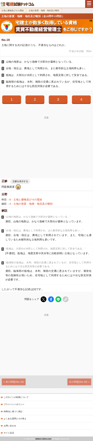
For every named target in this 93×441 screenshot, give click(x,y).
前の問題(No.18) (15, 381)
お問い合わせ (10, 426)
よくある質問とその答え (15, 418)
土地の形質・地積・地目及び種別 (44, 10)
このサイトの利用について (16, 397)
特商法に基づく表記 (13, 411)
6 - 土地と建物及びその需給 (25, 199)
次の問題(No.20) (78, 381)
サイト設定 (9, 433)
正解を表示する (20, 181)
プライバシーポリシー (14, 404)
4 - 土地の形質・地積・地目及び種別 (31, 203)
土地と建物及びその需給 (12, 10)
